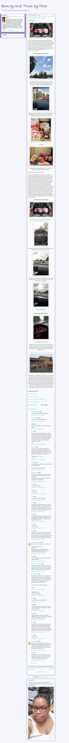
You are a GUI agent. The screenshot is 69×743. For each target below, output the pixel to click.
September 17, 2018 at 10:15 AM (38, 500)
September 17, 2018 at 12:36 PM (38, 589)
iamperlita (33, 446)
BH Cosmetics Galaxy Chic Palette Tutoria (37, 399)
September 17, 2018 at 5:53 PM (37, 619)
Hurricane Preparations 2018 (34, 401)
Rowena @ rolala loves (36, 563)
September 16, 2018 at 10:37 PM (38, 444)
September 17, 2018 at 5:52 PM (37, 610)
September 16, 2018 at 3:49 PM (37, 415)
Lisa (32, 431)
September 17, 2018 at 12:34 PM (38, 571)
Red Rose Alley (34, 574)
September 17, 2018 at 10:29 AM (38, 528)
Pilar (32, 484)
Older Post (51, 669)
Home (41, 669)
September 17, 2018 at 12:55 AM (38, 459)
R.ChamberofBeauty (35, 542)
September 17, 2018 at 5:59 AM (37, 481)
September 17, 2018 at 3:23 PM (37, 595)
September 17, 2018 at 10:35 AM (38, 539)
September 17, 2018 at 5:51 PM (37, 601)
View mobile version (41, 671)
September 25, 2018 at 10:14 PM (38, 650)
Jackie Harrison (34, 472)
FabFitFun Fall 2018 (32, 393)
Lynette (33, 462)
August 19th (31, 680)
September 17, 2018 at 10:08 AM (38, 487)
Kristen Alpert (34, 641)
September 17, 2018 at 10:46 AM (38, 553)
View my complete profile (7, 30)
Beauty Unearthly (35, 411)
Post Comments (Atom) (44, 676)
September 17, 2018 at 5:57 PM (37, 632)
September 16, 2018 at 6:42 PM (37, 421)
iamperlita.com (41, 456)
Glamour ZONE (34, 417)
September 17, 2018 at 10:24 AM (38, 521)
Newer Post (31, 669)
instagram (33, 457)
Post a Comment (33, 663)
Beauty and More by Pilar (24, 6)
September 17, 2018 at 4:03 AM (37, 469)
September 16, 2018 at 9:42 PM (37, 428)
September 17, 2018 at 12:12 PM (38, 561)
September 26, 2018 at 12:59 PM (38, 660)
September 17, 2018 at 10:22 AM (38, 511)
